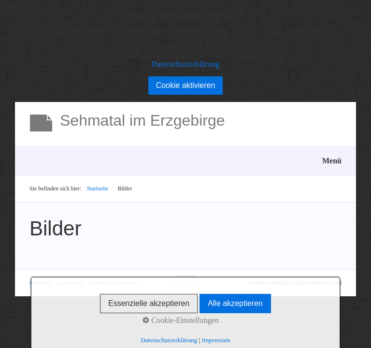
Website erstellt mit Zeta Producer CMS (295, 282)
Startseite (98, 188)
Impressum (70, 282)
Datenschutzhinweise (114, 282)
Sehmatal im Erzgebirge (142, 120)
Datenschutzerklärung (185, 64)
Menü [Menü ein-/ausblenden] (332, 161)
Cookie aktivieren (185, 85)
